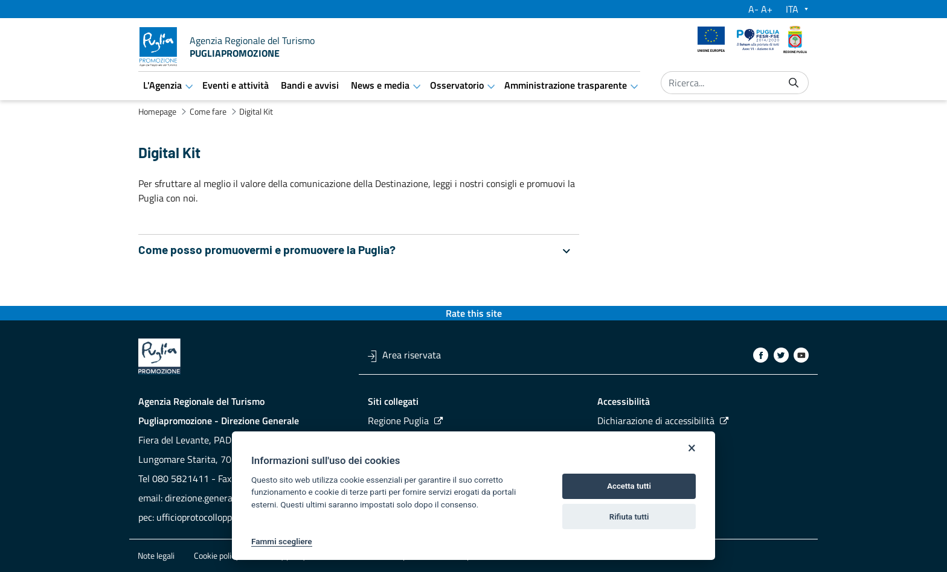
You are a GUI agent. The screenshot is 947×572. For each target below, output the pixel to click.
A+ (766, 9)
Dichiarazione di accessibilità (655, 420)
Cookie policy (216, 555)
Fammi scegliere (281, 541)
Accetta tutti (629, 486)
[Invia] (793, 83)
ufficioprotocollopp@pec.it (209, 517)
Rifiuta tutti (629, 516)
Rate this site (474, 313)
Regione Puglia (398, 420)
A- (753, 9)
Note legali (156, 555)
